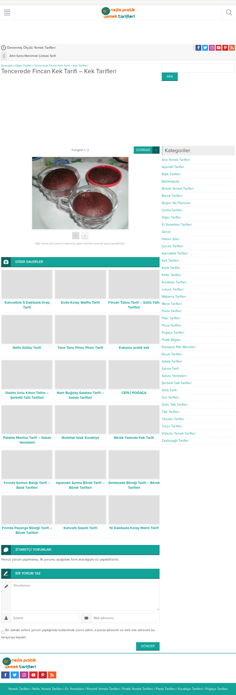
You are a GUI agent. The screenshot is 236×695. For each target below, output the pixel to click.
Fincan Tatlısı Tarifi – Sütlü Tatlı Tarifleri (134, 304)
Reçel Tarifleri (172, 354)
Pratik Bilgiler (171, 340)
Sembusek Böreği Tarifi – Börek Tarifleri (134, 485)
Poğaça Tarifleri (173, 333)
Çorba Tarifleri (172, 210)
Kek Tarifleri (170, 261)
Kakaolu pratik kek (134, 347)
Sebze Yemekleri (174, 376)
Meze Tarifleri (172, 304)
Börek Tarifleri (172, 196)
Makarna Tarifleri (174, 297)
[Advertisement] (118, 31)
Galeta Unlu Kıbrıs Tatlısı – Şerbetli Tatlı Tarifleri (27, 395)
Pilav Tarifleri (171, 318)
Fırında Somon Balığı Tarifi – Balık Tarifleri (27, 485)
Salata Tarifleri (172, 361)
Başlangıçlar (170, 181)
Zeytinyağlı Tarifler (175, 441)
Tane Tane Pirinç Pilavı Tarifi (80, 347)
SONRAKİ (143, 150)
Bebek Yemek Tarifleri (178, 189)
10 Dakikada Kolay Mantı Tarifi (134, 528)
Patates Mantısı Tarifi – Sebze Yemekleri (27, 440)
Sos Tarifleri (170, 397)
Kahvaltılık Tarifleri (175, 253)
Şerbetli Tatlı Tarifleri (176, 383)
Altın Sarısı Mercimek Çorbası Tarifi (32, 56)
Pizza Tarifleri (171, 325)
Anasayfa (7, 65)
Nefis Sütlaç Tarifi (27, 347)
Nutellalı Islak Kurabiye (80, 437)
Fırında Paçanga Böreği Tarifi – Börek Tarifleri (27, 530)
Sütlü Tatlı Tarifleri (175, 405)
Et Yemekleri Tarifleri (177, 225)
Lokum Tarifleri (172, 289)
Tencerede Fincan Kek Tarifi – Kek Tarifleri (61, 65)
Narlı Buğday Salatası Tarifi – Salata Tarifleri (80, 395)
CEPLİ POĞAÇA (133, 393)
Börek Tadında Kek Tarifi (134, 437)
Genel (166, 232)
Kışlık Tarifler (171, 268)
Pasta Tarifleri (171, 311)
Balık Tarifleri (171, 174)
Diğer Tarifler (23, 65)
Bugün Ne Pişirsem (176, 203)
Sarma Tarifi (170, 369)
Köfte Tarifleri (171, 275)
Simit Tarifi (169, 390)
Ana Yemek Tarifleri (176, 160)
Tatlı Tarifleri (170, 412)
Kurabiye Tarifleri (174, 282)
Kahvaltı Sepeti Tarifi (80, 528)
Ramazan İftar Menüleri (179, 347)
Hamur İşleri (170, 239)
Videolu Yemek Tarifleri (179, 433)
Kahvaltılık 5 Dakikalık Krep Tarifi (27, 304)
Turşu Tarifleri (172, 426)
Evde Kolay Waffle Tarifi (80, 302)
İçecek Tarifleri (172, 246)
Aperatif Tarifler (173, 167)
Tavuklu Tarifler (173, 419)
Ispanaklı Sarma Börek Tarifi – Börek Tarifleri (80, 485)
